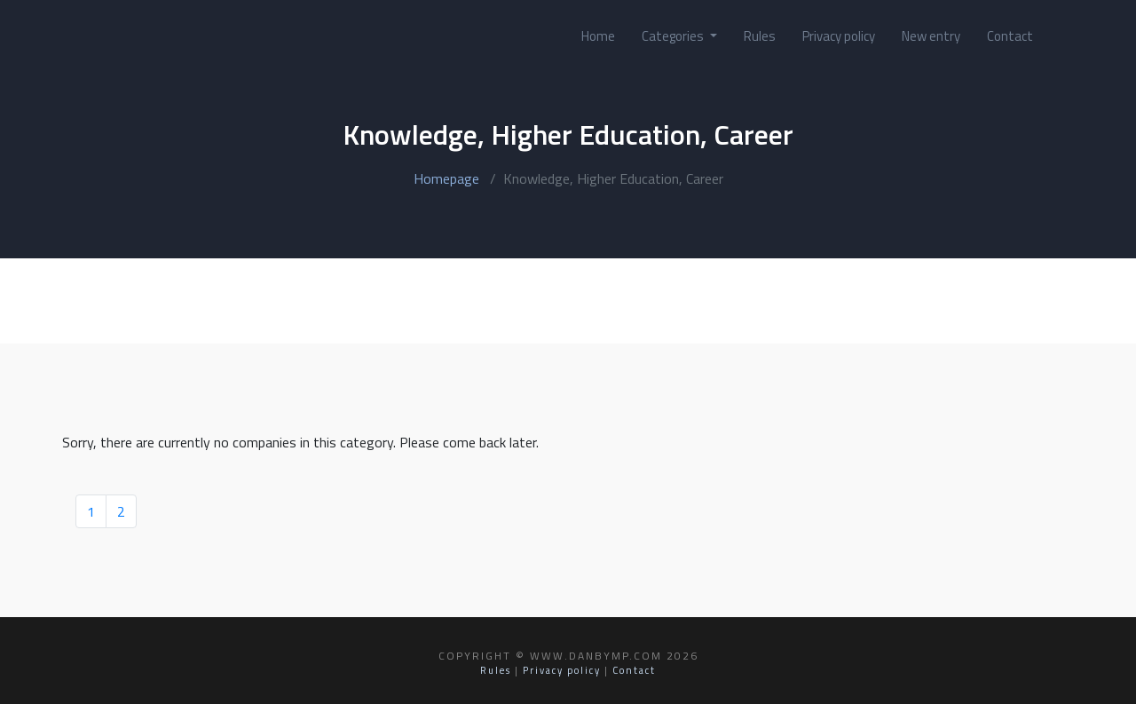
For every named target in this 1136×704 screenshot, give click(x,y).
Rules (760, 36)
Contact (1010, 36)
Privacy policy (838, 36)
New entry (931, 36)
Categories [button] (674, 36)
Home (598, 36)
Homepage (446, 178)
